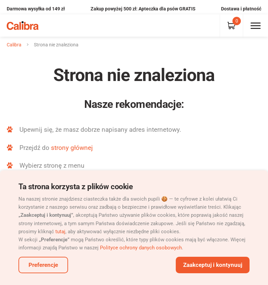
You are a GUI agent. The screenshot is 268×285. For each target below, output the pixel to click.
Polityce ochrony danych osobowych (141, 248)
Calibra (14, 44)
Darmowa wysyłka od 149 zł (36, 8)
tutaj (60, 232)
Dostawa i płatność (241, 8)
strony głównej (72, 148)
